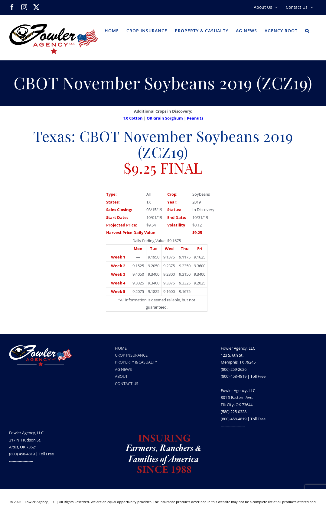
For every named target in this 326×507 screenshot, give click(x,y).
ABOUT (121, 376)
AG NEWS (123, 369)
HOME (121, 348)
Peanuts (195, 118)
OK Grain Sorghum (165, 118)
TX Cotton (133, 118)
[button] (307, 30)
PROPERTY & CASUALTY (136, 362)
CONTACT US (126, 383)
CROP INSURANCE (131, 355)
